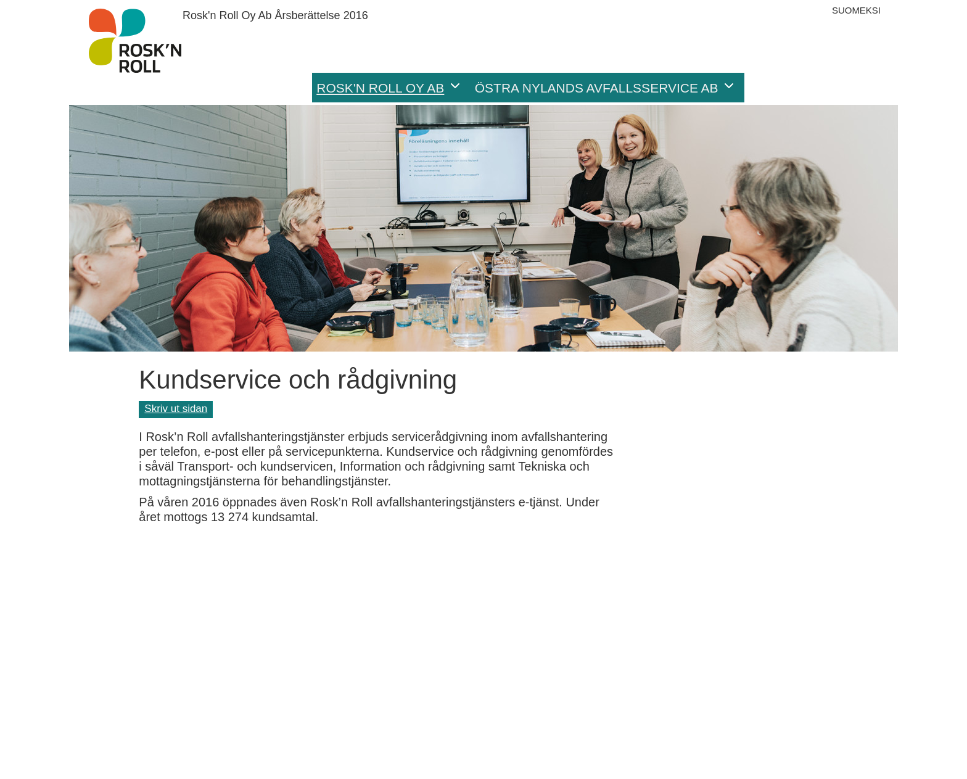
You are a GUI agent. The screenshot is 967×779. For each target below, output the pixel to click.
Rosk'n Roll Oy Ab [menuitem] (380, 88)
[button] (733, 87)
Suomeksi (856, 10)
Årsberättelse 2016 (135, 41)
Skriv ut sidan (175, 408)
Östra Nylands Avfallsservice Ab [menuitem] (596, 88)
